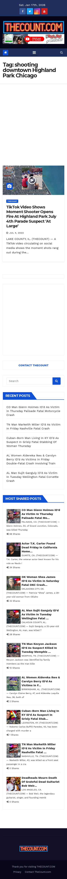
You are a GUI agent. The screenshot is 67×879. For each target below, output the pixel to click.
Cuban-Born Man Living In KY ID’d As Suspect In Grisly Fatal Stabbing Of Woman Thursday (32, 442)
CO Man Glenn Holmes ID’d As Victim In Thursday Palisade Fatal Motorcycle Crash (33, 411)
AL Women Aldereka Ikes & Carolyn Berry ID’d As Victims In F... (41, 681)
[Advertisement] (33, 119)
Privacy (17, 872)
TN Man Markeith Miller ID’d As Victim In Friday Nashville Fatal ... (39, 748)
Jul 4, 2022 (16, 233)
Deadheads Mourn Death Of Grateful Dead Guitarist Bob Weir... (40, 781)
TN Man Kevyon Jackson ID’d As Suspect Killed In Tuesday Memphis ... (39, 647)
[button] (61, 52)
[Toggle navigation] (34, 52)
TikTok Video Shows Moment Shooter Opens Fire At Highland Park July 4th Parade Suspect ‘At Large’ (31, 217)
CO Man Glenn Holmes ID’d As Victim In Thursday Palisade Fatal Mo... (41, 514)
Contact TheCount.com (38, 872)
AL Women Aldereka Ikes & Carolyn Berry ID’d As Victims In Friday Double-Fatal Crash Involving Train (31, 459)
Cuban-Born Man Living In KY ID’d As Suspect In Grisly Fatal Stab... (40, 714)
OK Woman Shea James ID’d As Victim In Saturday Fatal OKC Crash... (40, 581)
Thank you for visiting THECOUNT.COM (33, 866)
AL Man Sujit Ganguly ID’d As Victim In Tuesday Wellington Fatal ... (40, 614)
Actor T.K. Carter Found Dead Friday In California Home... (39, 547)
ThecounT (12, 201)
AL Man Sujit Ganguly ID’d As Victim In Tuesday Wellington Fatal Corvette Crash (32, 477)
